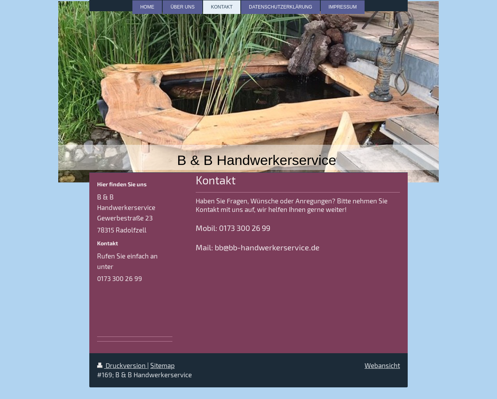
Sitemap (162, 365)
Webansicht (382, 365)
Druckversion (122, 365)
